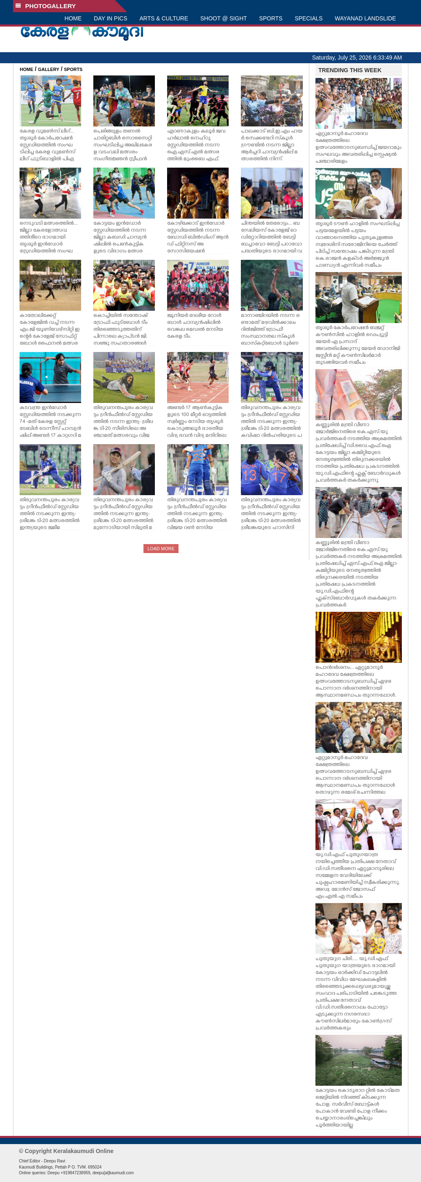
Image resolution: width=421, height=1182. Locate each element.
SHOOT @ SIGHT (224, 18)
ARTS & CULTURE (163, 18)
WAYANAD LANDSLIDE (365, 18)
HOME (73, 18)
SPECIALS (308, 18)
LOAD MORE (161, 548)
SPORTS (270, 18)
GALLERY (48, 69)
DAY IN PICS (110, 18)
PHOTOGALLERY (45, 5)
